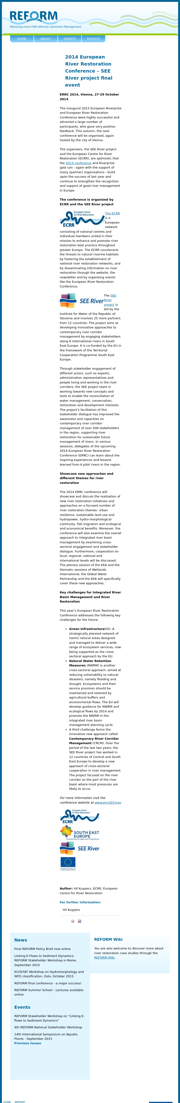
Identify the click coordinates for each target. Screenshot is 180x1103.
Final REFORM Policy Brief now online (42, 949)
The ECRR (112, 213)
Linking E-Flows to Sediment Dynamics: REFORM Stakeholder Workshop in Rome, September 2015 (45, 960)
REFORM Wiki (108, 939)
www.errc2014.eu (107, 802)
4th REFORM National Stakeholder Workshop (48, 1027)
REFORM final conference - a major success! (48, 983)
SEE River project (110, 300)
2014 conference (78, 163)
